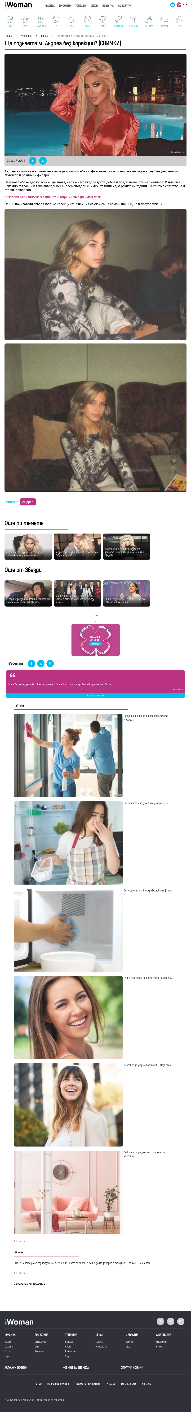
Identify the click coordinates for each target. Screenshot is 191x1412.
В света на (70, 1351)
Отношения (101, 1346)
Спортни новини (132, 1368)
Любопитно (162, 1341)
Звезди (129, 1341)
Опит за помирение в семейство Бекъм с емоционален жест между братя (74, 599)
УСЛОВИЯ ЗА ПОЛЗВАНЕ (58, 1384)
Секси (94, 6)
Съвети (99, 1341)
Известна (107, 6)
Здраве (7, 1341)
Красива (49, 6)
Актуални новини (15, 1368)
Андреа (27, 502)
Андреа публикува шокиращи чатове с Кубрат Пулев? (76, 553)
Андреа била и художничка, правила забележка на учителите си (25, 553)
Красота (8, 1346)
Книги (159, 1346)
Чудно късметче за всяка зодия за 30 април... (149, 978)
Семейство (40, 1341)
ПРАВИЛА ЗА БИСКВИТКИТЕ (88, 1384)
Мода (6, 1356)
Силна (68, 1346)
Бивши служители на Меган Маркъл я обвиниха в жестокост (126, 600)
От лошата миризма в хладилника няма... (147, 803)
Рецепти (39, 1351)
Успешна (81, 6)
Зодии (68, 1356)
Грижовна (65, 6)
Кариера (69, 1341)
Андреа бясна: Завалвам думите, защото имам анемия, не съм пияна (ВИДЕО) (124, 552)
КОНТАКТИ (146, 1384)
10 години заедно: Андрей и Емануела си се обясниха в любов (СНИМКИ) (28, 600)
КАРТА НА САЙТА (128, 1384)
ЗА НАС (38, 1384)
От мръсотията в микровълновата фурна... (148, 890)
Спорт (7, 1351)
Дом (37, 1346)
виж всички (19, 1241)
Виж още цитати (95, 695)
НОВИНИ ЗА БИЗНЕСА (75, 1368)
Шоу (128, 1346)
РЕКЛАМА (111, 1384)
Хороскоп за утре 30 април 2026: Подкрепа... (148, 1065)
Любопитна (124, 6)
